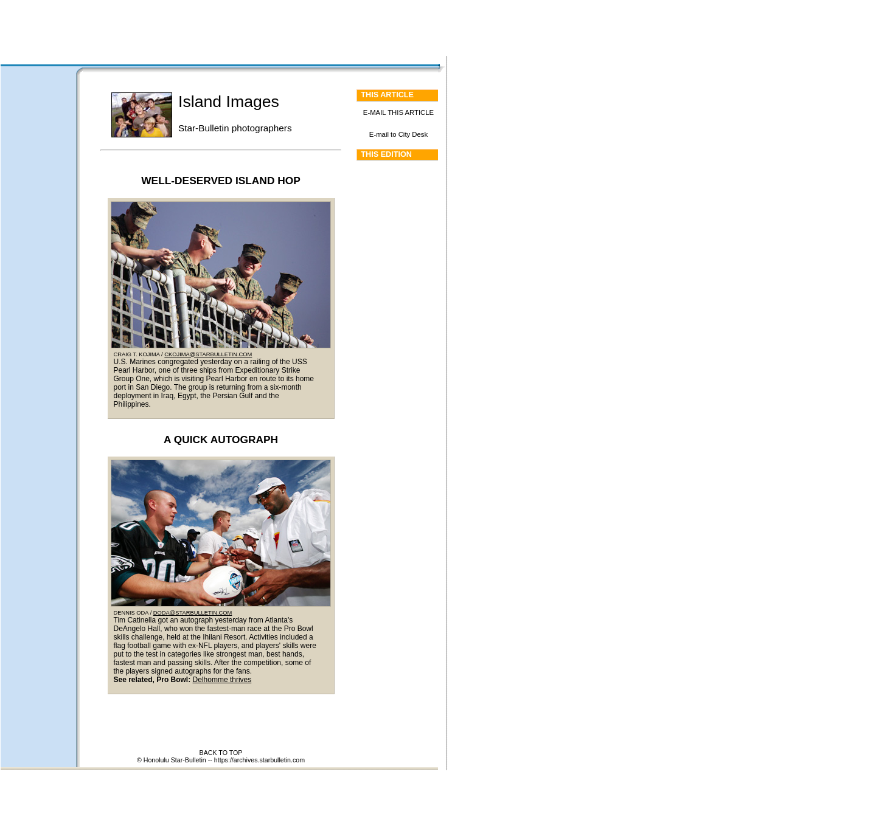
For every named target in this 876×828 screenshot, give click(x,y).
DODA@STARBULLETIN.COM (192, 613)
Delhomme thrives (222, 679)
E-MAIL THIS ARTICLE (398, 112)
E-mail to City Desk (398, 134)
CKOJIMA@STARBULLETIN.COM (208, 354)
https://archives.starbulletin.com (259, 760)
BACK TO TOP (221, 752)
